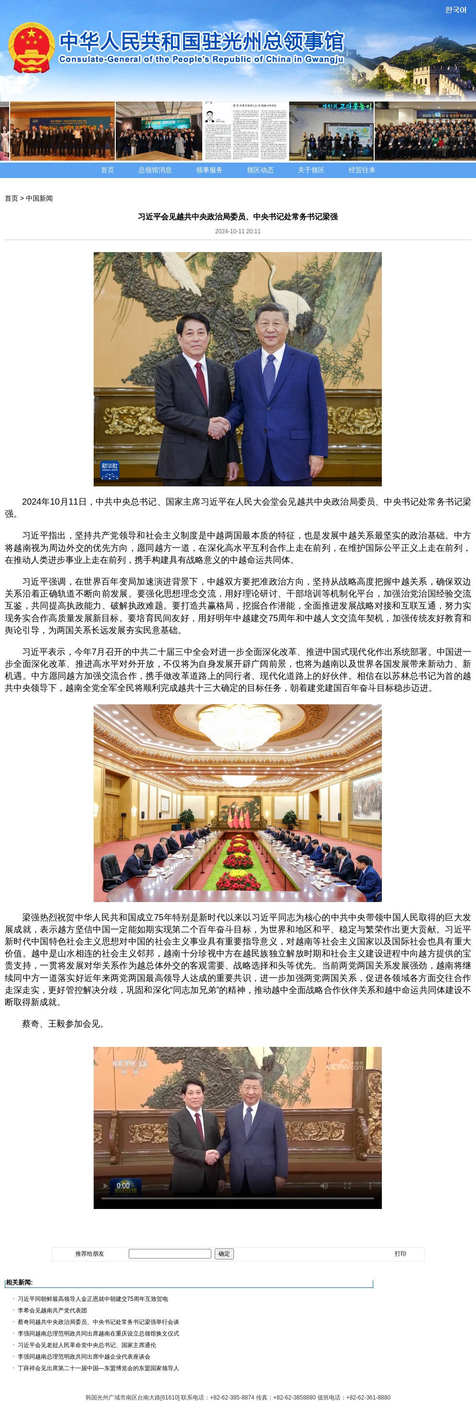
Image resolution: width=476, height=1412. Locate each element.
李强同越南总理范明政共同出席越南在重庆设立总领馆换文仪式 (98, 1333)
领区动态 (260, 170)
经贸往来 (362, 170)
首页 (107, 170)
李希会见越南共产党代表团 (52, 1310)
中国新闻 (39, 198)
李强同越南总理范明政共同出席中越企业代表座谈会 (84, 1356)
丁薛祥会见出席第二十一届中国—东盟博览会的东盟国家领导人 (98, 1368)
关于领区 (311, 170)
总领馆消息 (155, 170)
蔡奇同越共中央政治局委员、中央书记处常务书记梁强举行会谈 (98, 1322)
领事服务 (209, 170)
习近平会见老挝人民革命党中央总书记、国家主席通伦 (87, 1345)
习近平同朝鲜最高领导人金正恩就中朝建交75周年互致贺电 (93, 1299)
